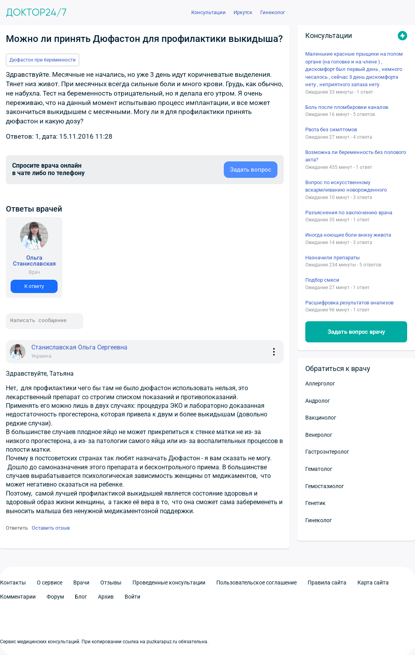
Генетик (315, 503)
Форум (55, 596)
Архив (106, 596)
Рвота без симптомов (331, 129)
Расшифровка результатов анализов (349, 303)
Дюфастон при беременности (42, 60)
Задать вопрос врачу (356, 331)
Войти (132, 596)
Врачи (81, 582)
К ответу (34, 286)
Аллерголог (320, 383)
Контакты (13, 582)
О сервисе (49, 582)
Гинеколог (318, 520)
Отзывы (110, 582)
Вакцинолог (320, 417)
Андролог (317, 401)
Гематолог (318, 469)
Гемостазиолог (324, 486)
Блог (81, 596)
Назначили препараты (332, 258)
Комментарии (18, 596)
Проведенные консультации (168, 582)
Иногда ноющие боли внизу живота (348, 235)
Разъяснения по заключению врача (348, 212)
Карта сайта (373, 582)
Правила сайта (327, 582)
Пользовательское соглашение (256, 582)
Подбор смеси (322, 280)
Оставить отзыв (51, 528)
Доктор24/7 (36, 12)
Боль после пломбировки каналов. (347, 107)
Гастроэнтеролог (327, 452)
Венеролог (318, 435)
